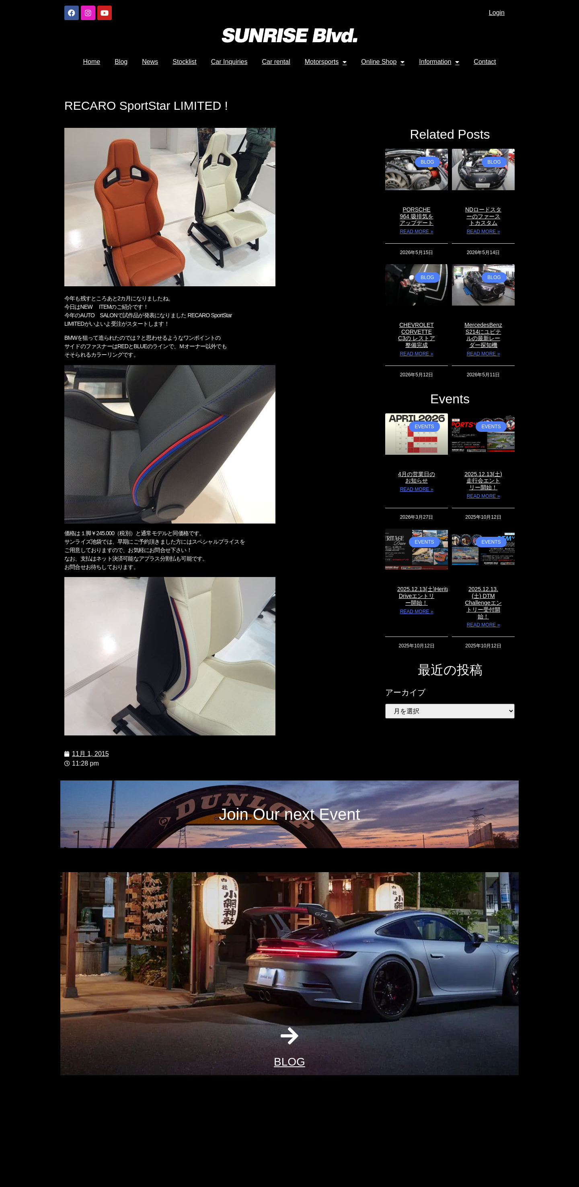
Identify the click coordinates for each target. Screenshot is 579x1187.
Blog (121, 61)
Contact (485, 61)
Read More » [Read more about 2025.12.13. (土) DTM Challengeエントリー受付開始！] (483, 625)
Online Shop (382, 62)
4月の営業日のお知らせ (416, 477)
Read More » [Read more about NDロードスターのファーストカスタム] (483, 231)
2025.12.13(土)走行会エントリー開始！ (483, 481)
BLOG (289, 1062)
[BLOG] (289, 1036)
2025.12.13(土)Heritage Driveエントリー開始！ (426, 596)
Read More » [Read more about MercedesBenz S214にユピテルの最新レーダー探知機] (483, 354)
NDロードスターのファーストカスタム (483, 216)
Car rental (276, 61)
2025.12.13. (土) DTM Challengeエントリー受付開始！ (483, 602)
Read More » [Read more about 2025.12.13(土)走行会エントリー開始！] (483, 496)
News (150, 61)
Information (439, 62)
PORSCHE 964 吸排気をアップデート (416, 216)
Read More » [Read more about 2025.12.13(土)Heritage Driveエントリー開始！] (416, 611)
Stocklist (184, 61)
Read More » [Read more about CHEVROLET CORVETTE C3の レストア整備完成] (416, 354)
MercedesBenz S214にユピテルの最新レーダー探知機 (483, 335)
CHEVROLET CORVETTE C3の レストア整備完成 (416, 335)
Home (92, 61)
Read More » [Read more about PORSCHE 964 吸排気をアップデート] (416, 231)
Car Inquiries (229, 61)
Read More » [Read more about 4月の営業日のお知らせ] (416, 489)
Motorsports (326, 62)
